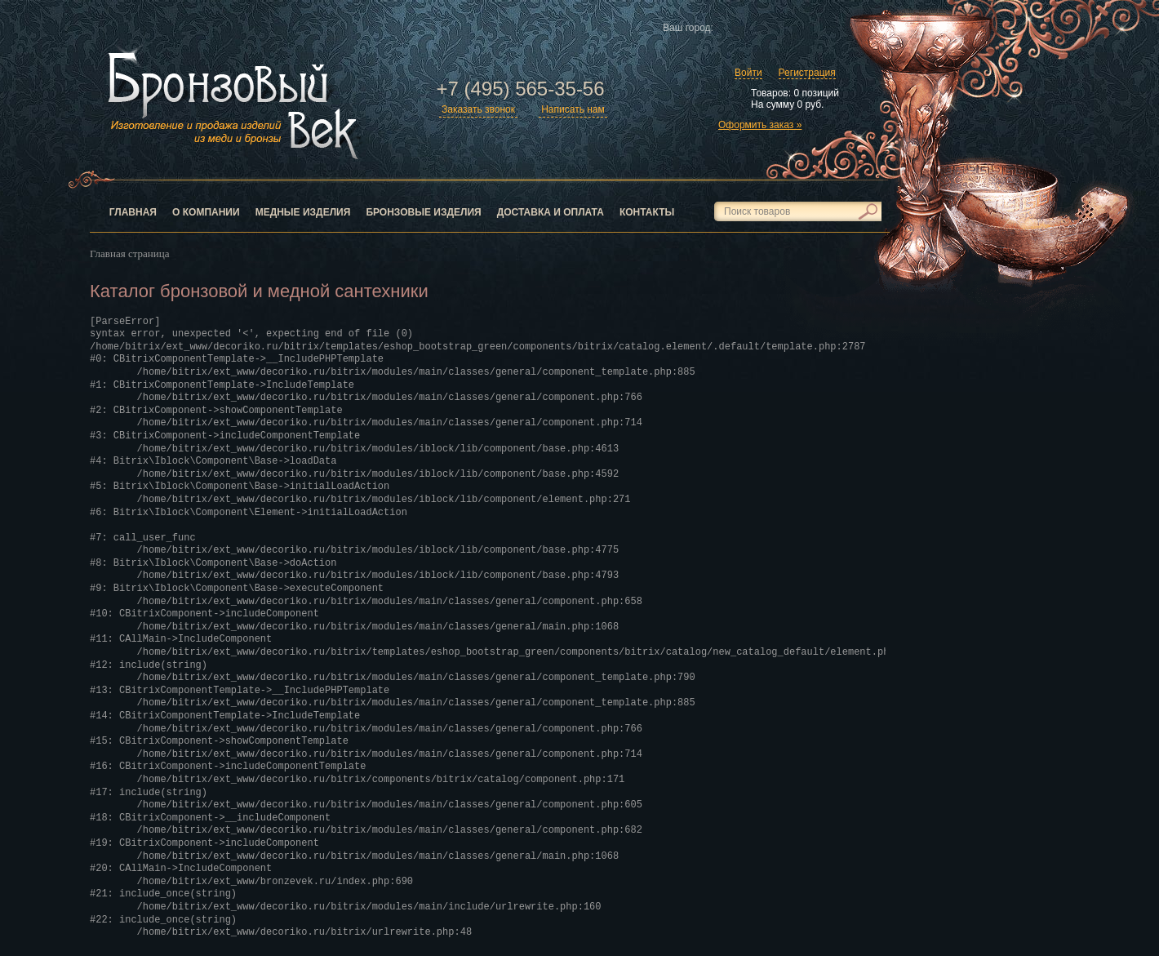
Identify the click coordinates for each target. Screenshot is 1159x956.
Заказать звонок (478, 109)
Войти (748, 72)
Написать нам (573, 109)
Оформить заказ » (760, 125)
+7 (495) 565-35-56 (520, 89)
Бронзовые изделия (423, 212)
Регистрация (807, 72)
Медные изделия (303, 212)
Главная (133, 212)
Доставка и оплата (550, 212)
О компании (206, 212)
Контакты (646, 212)
